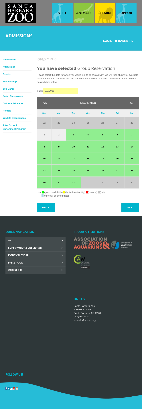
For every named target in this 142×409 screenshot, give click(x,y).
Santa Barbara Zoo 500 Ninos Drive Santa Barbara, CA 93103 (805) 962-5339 (87, 313)
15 (44, 158)
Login (107, 40)
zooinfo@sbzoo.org (85, 320)
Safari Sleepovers (13, 96)
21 (132, 158)
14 (132, 146)
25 (88, 122)
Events (7, 74)
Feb (45, 103)
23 (59, 122)
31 (73, 182)
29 (44, 182)
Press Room (15, 262)
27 (117, 122)
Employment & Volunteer (25, 247)
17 (73, 158)
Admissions (9, 59)
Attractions (9, 67)
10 (73, 146)
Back (46, 207)
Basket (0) (124, 40)
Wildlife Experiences (14, 118)
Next (130, 207)
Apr (131, 103)
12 (102, 146)
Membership (10, 81)
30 (59, 182)
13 (117, 146)
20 (117, 158)
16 (59, 158)
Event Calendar (18, 255)
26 (102, 122)
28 (132, 122)
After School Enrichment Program (14, 127)
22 (44, 122)
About (12, 240)
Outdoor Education (13, 103)
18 (88, 158)
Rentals (7, 110)
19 (102, 158)
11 (88, 146)
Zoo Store (15, 270)
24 (73, 122)
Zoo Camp (8, 88)
